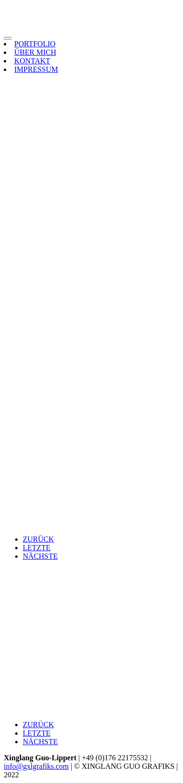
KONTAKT (32, 61)
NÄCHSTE (40, 556)
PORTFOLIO (34, 44)
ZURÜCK (38, 539)
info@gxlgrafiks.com (36, 766)
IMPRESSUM (36, 69)
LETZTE (37, 548)
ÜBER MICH (35, 52)
